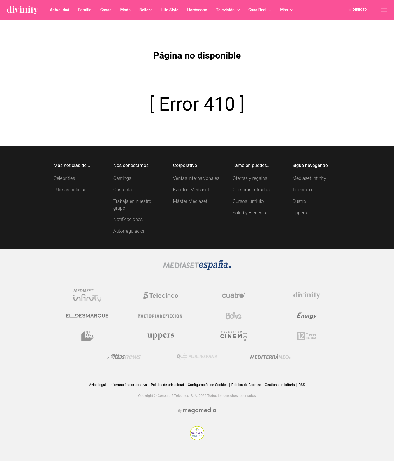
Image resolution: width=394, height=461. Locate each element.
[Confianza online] (197, 438)
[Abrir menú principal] (384, 10)
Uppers (299, 212)
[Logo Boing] (234, 315)
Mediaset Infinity (309, 178)
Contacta (122, 189)
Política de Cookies (246, 385)
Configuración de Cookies (207, 385)
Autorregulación (129, 231)
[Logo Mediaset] (197, 268)
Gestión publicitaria (280, 385)
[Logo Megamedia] (199, 410)
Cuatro (299, 201)
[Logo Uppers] (160, 336)
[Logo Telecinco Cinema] (233, 336)
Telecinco (302, 189)
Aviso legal (97, 385)
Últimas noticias (70, 189)
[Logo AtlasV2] (124, 356)
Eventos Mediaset (191, 189)
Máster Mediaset (190, 201)
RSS (302, 385)
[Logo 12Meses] (306, 336)
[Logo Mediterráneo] (270, 356)
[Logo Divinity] (306, 295)
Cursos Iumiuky (248, 201)
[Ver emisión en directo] (358, 9)
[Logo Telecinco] (160, 295)
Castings (122, 178)
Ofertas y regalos (250, 178)
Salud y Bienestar (250, 212)
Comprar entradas (251, 189)
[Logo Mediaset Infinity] (87, 295)
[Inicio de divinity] (22, 10)
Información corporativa (128, 385)
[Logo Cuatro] (233, 295)
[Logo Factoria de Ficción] (160, 315)
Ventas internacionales (196, 178)
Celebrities (64, 178)
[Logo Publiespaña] (197, 356)
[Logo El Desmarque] (87, 316)
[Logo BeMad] (87, 336)
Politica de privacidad (167, 385)
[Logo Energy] (307, 315)
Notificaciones (128, 219)
